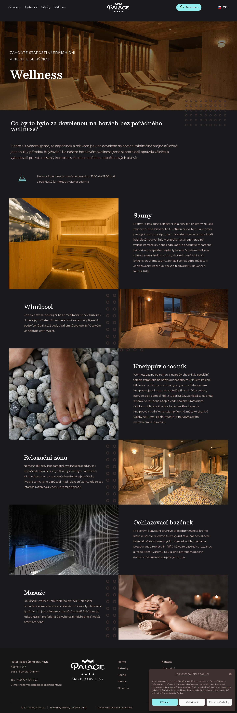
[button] (230, 674)
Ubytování (168, 668)
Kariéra (122, 674)
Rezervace (191, 7)
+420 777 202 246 (26, 679)
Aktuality (123, 668)
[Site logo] (118, 7)
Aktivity (122, 681)
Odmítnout (192, 702)
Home (122, 661)
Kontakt (167, 661)
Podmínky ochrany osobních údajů (68, 707)
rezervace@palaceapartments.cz (41, 684)
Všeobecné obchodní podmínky (115, 707)
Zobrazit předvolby (219, 702)
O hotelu (123, 688)
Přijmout (164, 702)
